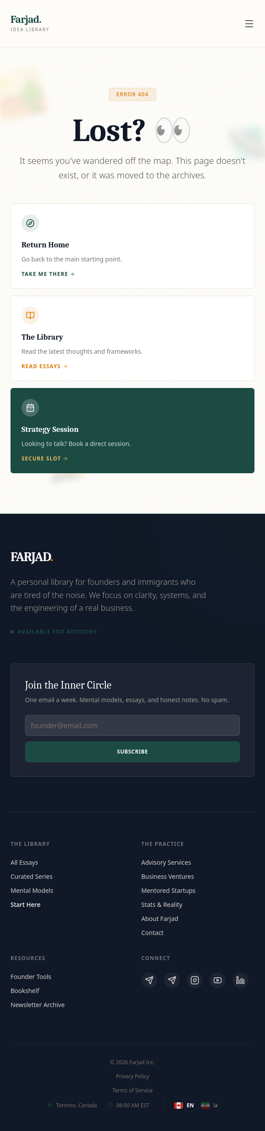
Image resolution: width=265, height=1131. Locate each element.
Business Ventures (167, 876)
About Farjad (159, 918)
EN (183, 1105)
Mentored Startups (168, 890)
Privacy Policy (132, 1076)
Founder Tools (31, 976)
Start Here (25, 904)
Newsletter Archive (37, 1004)
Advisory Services (166, 862)
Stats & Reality (162, 904)
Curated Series (32, 876)
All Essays (24, 862)
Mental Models (32, 890)
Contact (152, 932)
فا (209, 1105)
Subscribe (132, 751)
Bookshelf (25, 990)
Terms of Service (132, 1090)
